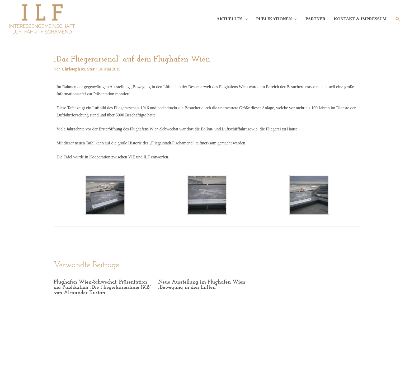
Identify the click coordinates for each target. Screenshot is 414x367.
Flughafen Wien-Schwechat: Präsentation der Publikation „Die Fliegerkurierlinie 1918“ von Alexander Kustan (101, 287)
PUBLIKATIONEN (274, 19)
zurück (70, 240)
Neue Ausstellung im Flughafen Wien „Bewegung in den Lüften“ (200, 284)
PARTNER (315, 19)
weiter (344, 240)
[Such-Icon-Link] (398, 19)
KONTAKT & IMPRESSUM (360, 19)
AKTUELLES (229, 19)
